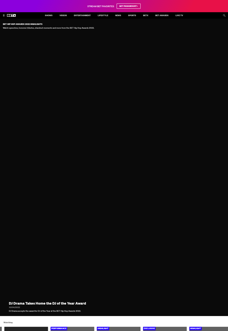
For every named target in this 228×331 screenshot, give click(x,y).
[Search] (224, 15)
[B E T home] (11, 16)
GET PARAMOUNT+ (128, 6)
